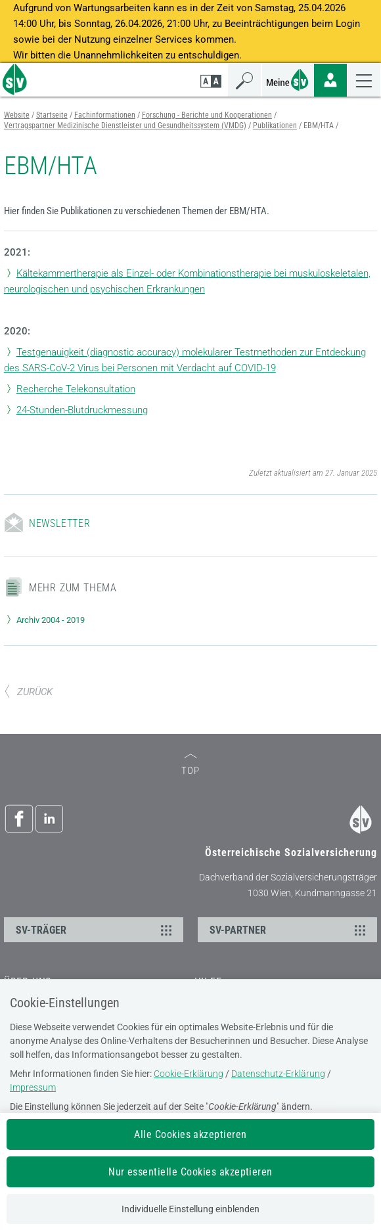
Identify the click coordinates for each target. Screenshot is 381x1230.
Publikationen (275, 125)
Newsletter (60, 523)
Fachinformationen (104, 115)
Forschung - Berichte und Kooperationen (207, 115)
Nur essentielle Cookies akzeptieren (190, 1172)
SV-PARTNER (289, 929)
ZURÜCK (28, 692)
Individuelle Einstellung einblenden (190, 1209)
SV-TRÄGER (95, 929)
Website (17, 115)
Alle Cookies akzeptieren (190, 1134)
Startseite (52, 115)
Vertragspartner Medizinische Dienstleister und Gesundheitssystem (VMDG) (125, 125)
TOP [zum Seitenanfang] (190, 765)
